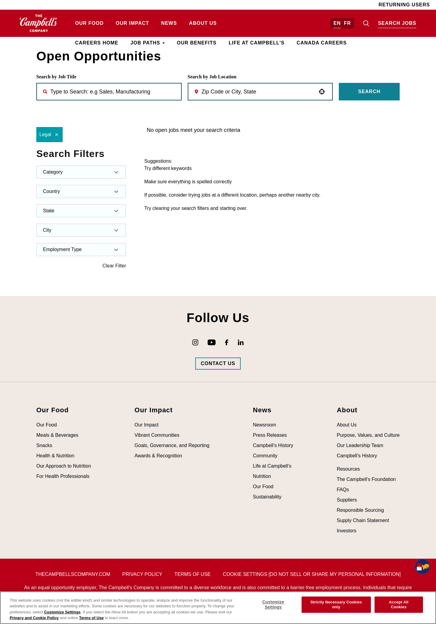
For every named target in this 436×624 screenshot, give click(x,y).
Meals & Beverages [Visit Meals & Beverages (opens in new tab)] (57, 435)
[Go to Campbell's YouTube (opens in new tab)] (211, 342)
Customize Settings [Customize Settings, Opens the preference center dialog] (273, 604)
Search (369, 91)
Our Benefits (196, 42)
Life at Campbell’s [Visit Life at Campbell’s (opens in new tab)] (272, 466)
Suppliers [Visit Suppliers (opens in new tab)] (347, 499)
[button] (322, 92)
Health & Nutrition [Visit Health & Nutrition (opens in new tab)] (55, 455)
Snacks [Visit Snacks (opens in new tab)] (44, 445)
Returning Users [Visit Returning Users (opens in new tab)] (404, 4)
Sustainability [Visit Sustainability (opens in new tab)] (267, 496)
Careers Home (96, 42)
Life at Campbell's (256, 42)
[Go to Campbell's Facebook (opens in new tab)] (226, 342)
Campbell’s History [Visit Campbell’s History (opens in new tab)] (273, 445)
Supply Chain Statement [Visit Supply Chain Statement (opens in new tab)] (363, 520)
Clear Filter (114, 265)
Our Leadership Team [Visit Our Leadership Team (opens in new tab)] (360, 445)
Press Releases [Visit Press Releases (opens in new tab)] (270, 435)
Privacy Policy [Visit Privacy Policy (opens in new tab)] (142, 574)
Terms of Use (91, 618)
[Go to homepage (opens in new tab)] (38, 23)
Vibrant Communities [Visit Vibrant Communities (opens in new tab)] (156, 435)
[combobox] (258, 91)
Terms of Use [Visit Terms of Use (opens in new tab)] (192, 574)
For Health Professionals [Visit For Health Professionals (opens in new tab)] (62, 476)
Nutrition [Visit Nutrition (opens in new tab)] (262, 476)
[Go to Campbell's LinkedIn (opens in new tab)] (241, 342)
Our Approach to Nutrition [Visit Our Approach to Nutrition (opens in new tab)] (63, 466)
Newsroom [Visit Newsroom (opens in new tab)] (264, 424)
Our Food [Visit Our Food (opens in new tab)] (89, 23)
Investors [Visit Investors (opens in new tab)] (346, 530)
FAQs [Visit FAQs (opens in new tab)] (343, 489)
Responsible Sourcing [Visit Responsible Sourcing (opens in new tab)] (360, 510)
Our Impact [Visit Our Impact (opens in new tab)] (132, 23)
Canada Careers (322, 42)
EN (337, 23)
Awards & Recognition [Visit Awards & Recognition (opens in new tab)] (158, 455)
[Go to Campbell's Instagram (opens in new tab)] (195, 342)
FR (347, 23)
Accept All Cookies (398, 604)
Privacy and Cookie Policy (34, 618)
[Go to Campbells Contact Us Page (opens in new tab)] (218, 364)
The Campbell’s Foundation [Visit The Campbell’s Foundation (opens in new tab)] (366, 479)
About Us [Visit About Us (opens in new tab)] (203, 23)
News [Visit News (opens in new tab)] (169, 23)
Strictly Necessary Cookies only (336, 604)
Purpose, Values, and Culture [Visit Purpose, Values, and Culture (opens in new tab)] (368, 435)
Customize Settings (62, 612)
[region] (218, 607)
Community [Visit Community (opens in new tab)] (265, 455)
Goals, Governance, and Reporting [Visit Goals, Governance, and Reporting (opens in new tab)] (171, 445)
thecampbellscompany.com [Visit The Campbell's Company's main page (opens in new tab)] (72, 574)
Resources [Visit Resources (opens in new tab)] (348, 469)
